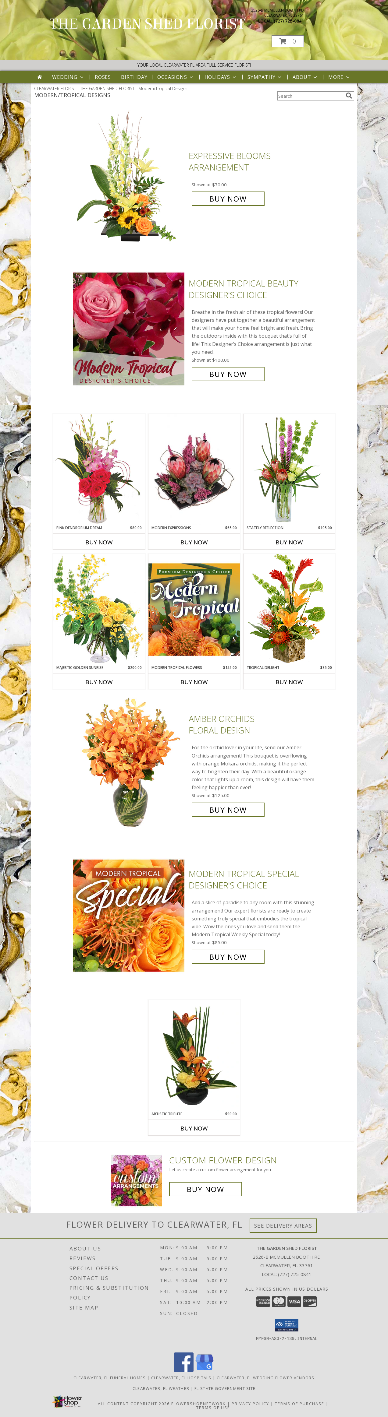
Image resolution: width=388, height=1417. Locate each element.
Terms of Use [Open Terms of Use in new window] (213, 1407)
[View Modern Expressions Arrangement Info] (194, 469)
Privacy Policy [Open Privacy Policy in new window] (250, 1403)
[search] (349, 95)
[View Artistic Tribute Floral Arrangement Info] (194, 1055)
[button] (288, 41)
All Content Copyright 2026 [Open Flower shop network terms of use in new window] (134, 1403)
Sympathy (265, 77)
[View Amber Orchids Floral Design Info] (129, 764)
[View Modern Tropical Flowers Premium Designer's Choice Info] (194, 609)
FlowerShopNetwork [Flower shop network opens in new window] (198, 1403)
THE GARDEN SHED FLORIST (147, 24)
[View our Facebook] (184, 1370)
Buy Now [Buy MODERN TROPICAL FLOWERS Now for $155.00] (194, 682)
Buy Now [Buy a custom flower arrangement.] (205, 1189)
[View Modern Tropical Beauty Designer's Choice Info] (129, 329)
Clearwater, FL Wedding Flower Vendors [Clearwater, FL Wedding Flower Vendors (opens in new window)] (266, 1377)
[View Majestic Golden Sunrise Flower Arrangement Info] (99, 609)
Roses (103, 77)
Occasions (175, 77)
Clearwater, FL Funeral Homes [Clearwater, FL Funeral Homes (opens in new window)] (109, 1377)
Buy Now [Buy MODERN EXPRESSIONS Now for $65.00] (194, 542)
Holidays (221, 77)
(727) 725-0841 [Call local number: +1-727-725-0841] (289, 21)
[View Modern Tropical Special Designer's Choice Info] (129, 915)
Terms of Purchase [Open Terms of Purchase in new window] (299, 1403)
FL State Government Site (224, 1388)
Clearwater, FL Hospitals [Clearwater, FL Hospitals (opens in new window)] (181, 1377)
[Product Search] (310, 96)
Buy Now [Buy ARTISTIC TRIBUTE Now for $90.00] (194, 1128)
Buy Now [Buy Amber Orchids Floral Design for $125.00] (228, 810)
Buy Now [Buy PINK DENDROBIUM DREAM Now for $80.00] (99, 542)
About (305, 77)
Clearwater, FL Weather (161, 1388)
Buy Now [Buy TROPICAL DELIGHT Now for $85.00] (289, 682)
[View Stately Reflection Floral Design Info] (289, 469)
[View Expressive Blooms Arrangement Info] (129, 177)
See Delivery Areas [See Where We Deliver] (283, 1225)
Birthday (134, 77)
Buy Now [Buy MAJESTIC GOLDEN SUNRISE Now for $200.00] (99, 682)
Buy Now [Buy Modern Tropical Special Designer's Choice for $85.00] (228, 957)
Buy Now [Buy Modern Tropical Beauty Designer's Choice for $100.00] (228, 374)
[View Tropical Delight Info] (289, 609)
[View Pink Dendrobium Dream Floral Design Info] (99, 469)
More (339, 77)
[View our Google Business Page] (204, 1370)
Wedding (68, 77)
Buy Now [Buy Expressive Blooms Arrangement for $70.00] (228, 199)
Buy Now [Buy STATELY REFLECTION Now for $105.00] (289, 542)
